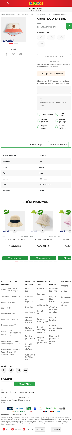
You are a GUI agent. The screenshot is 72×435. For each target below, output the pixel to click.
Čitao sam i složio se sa (17, 392)
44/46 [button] (51, 38)
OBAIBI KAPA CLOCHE (43, 240)
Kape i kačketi (40, 14)
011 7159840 (14, 296)
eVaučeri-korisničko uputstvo (53, 309)
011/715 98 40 (36, 10)
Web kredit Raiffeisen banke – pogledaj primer (53, 104)
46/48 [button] (41, 45)
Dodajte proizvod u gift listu (51, 74)
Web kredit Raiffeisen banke (30, 357)
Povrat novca (40, 312)
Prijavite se (24, 384)
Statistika (18, 429)
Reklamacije (42, 305)
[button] (15, 231)
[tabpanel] (13, 29)
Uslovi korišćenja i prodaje (41, 329)
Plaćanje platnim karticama (29, 320)
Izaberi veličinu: (43, 33)
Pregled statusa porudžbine (42, 340)
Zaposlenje (66, 297)
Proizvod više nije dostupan (54, 57)
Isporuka (41, 294)
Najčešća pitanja (65, 304)
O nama (64, 286)
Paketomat (42, 288)
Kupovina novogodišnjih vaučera (55, 328)
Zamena (40, 300)
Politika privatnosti (30, 337)
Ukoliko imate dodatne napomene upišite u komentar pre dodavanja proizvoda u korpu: (53, 82)
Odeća (32, 14)
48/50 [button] (61, 38)
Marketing (29, 429)
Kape (48, 14)
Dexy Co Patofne (52, 318)
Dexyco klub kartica (52, 299)
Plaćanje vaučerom (29, 329)
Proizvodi (25, 14)
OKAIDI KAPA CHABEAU (15, 240)
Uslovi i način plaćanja (28, 346)
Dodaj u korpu (15, 258)
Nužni (8, 429)
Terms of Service (25, 400)
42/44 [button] (41, 38)
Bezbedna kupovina (53, 289)
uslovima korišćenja (26, 392)
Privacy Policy (11, 400)
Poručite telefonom (36, 8)
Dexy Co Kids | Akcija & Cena (10, 14)
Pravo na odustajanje (42, 320)
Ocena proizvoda (58, 144)
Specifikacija (36, 144)
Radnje (64, 291)
